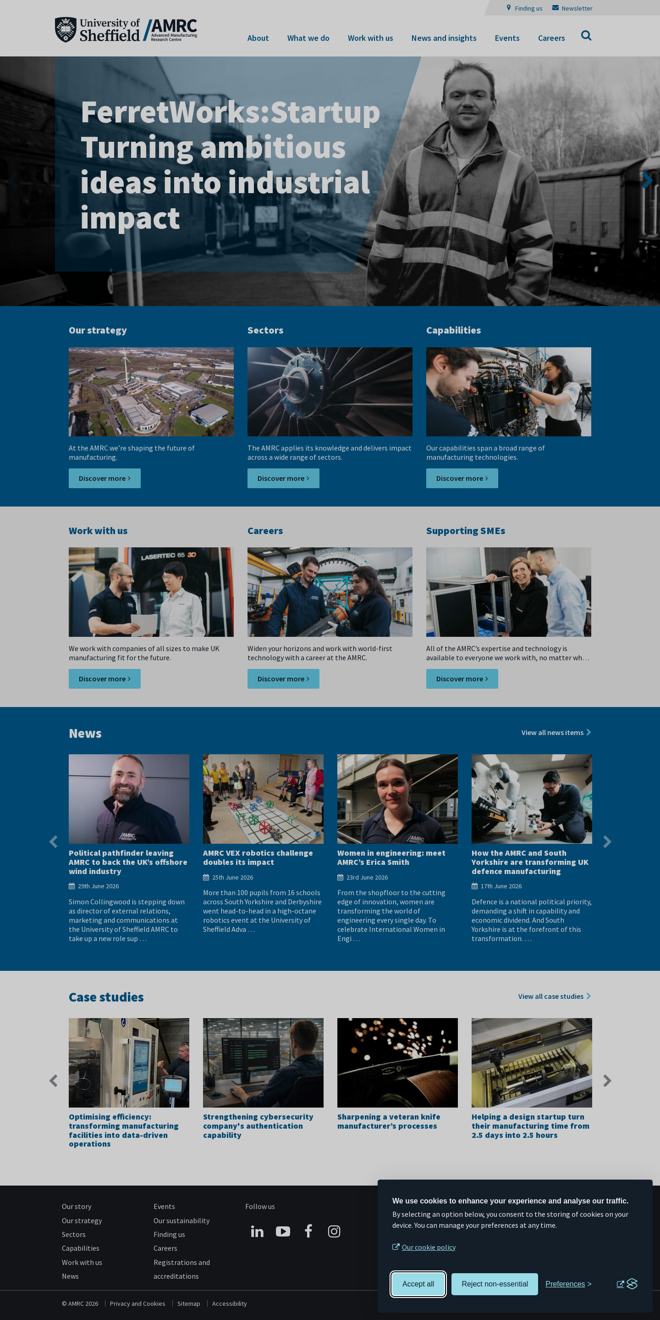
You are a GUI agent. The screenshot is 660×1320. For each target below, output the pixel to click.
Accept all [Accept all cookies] (418, 1284)
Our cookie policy (429, 1247)
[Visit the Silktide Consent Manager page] (627, 1284)
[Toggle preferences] (568, 1284)
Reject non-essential (495, 1284)
